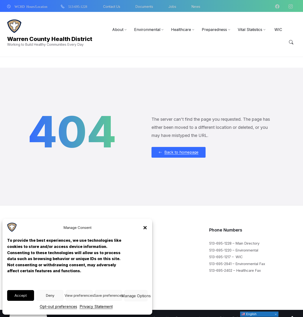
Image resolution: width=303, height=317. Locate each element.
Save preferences (108, 295)
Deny (50, 295)
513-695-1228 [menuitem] (77, 6)
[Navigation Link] (12, 230)
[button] (145, 227)
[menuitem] (117, 29)
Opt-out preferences (58, 306)
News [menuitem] (196, 7)
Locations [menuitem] (206, 307)
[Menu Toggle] (291, 42)
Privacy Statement (96, 306)
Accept (21, 295)
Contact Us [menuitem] (111, 7)
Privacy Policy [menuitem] (231, 307)
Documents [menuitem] (144, 7)
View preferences (79, 295)
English (248, 314)
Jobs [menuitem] (172, 7)
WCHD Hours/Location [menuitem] (31, 6)
